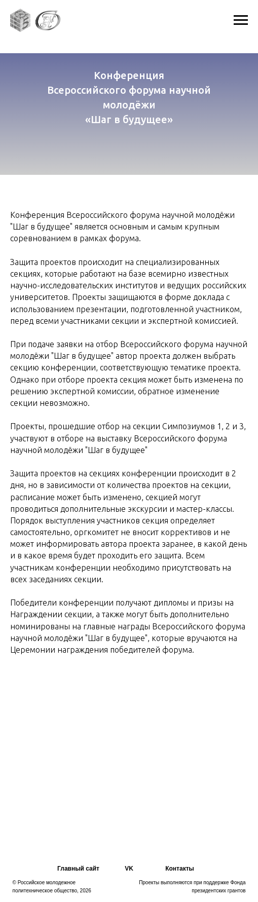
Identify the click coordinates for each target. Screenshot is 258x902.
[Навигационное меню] (241, 20)
